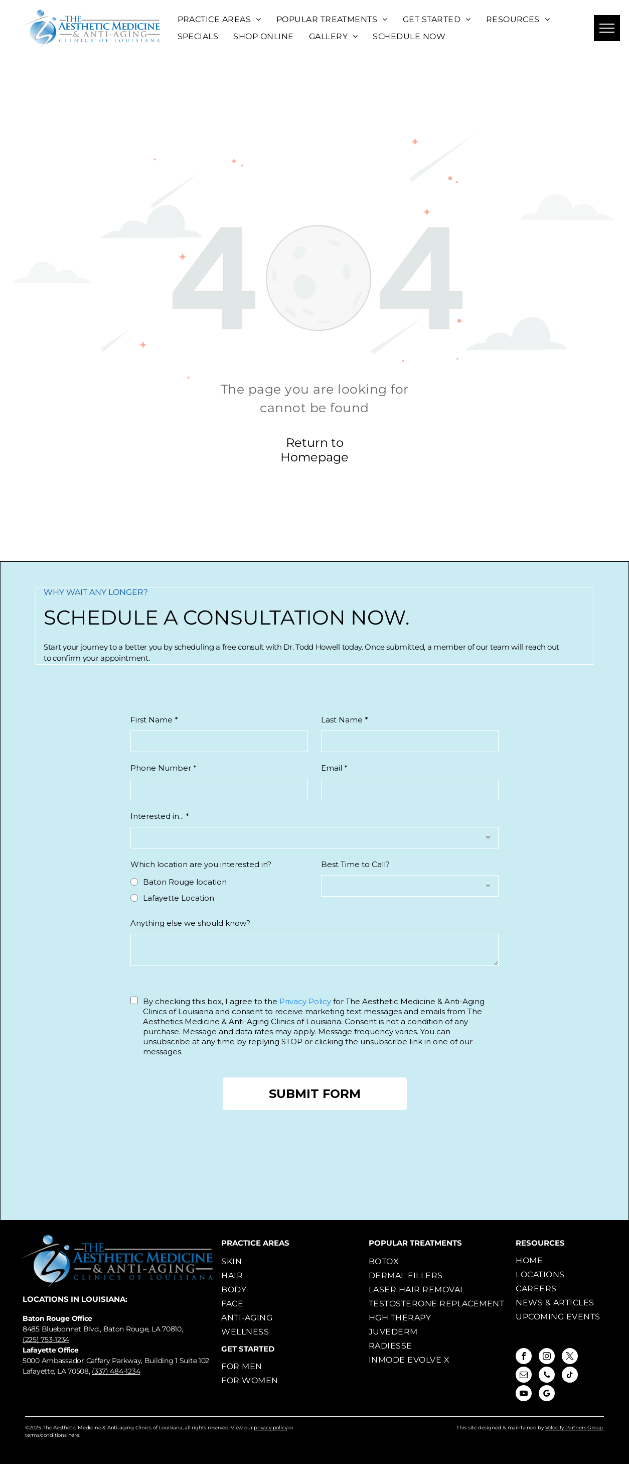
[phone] (547, 1376)
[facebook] (524, 1357)
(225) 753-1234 (46, 1339)
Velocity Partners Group (574, 1427)
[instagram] (547, 1357)
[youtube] (524, 1394)
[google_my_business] (547, 1394)
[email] (524, 1376)
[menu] (607, 28)
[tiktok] (570, 1376)
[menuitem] (219, 19)
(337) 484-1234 (116, 1371)
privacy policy (270, 1427)
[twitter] (570, 1357)
